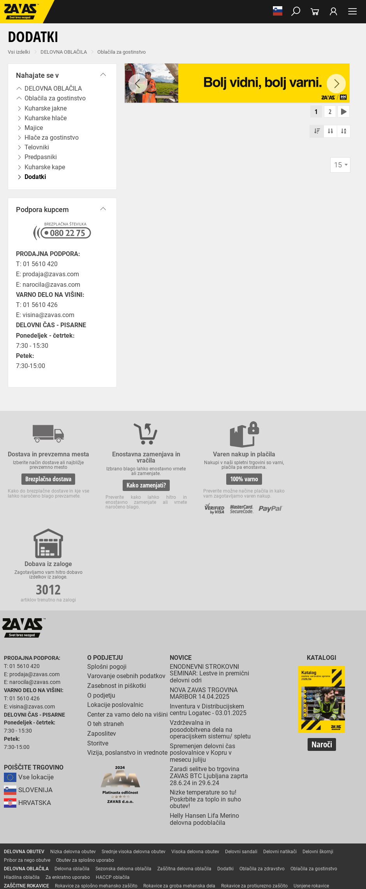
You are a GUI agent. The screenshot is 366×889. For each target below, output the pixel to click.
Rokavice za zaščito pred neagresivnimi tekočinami (127, 824)
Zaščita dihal (111, 841)
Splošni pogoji (107, 588)
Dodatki (225, 790)
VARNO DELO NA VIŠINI (29, 858)
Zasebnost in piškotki (116, 607)
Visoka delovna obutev (195, 773)
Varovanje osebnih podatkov (126, 597)
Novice (181, 579)
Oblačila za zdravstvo (262, 790)
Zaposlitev (101, 655)
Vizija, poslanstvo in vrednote (127, 674)
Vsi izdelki (19, 52)
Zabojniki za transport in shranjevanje (101, 850)
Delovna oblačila (72, 790)
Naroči (321, 666)
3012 (318, 479)
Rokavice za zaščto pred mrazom (231, 816)
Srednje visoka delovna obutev (133, 773)
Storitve (97, 664)
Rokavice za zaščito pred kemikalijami (295, 824)
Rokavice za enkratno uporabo (36, 824)
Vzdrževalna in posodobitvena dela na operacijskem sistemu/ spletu (210, 650)
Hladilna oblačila (22, 798)
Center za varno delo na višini (127, 636)
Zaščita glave (179, 841)
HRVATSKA (28, 724)
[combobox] (340, 166)
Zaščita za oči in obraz (68, 841)
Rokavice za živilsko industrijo (218, 824)
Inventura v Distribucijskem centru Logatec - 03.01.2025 (208, 631)
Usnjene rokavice (311, 807)
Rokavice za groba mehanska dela (179, 807)
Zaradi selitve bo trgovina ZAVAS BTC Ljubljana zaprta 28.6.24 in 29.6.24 (209, 697)
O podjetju (105, 579)
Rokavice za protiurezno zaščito (254, 807)
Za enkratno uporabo (68, 798)
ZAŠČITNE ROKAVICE (26, 807)
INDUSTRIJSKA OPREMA (30, 850)
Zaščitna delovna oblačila (184, 790)
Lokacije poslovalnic (115, 626)
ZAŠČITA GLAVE (21, 841)
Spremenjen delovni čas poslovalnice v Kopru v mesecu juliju (202, 674)
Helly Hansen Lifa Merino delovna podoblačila (204, 740)
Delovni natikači (280, 773)
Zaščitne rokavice (22, 816)
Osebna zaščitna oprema (86, 858)
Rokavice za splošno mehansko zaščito (96, 807)
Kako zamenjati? (136, 485)
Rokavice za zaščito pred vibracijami (310, 816)
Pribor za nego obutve (27, 781)
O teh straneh (105, 645)
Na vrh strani (339, 877)
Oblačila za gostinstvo (121, 52)
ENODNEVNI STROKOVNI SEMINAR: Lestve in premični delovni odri (209, 594)
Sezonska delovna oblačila (123, 790)
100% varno (227, 479)
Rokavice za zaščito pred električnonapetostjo (52, 833)
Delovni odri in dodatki (161, 858)
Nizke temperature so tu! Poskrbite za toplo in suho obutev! (205, 720)
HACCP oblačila (113, 798)
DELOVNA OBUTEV (24, 773)
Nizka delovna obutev (73, 773)
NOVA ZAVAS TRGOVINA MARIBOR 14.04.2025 (204, 615)
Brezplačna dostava (45, 485)
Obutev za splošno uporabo (85, 781)
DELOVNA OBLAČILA (63, 52)
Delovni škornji (318, 773)
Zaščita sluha (144, 841)
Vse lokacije (29, 698)
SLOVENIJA (29, 711)
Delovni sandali (241, 773)
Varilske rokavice (173, 816)
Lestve (125, 858)
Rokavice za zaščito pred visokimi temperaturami (98, 816)
